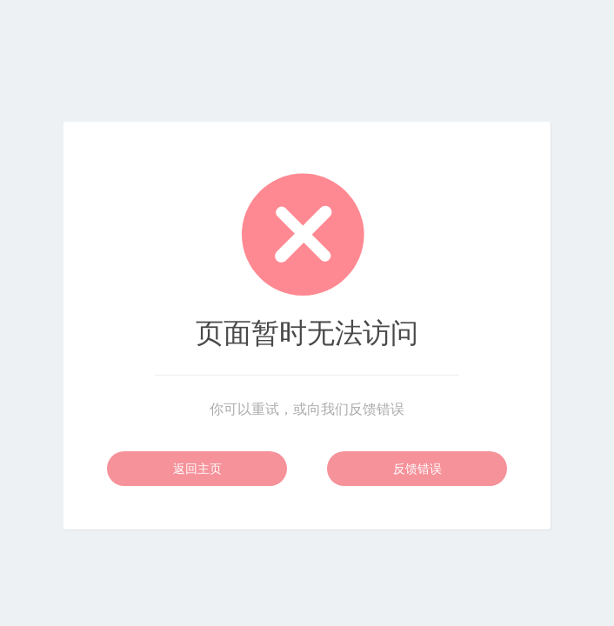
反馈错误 (417, 469)
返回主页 (197, 469)
